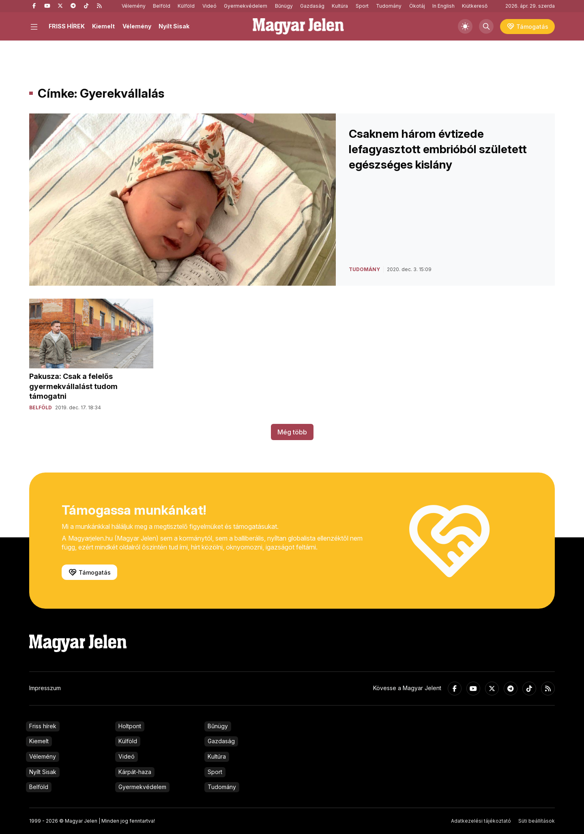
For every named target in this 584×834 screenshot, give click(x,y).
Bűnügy (284, 6)
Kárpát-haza (134, 771)
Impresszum (45, 687)
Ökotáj (417, 6)
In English (443, 6)
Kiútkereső (474, 6)
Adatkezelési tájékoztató (481, 821)
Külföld (186, 6)
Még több (292, 432)
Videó (209, 6)
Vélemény (134, 6)
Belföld (161, 6)
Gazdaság (312, 6)
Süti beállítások (536, 821)
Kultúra (340, 6)
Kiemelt (103, 26)
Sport (362, 6)
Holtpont (129, 726)
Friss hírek (42, 726)
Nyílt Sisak (174, 26)
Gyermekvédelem (245, 6)
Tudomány (389, 6)
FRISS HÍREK (67, 26)
